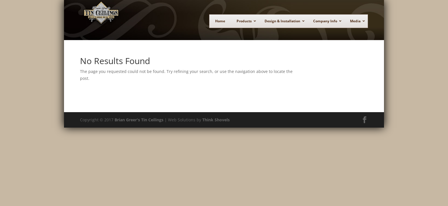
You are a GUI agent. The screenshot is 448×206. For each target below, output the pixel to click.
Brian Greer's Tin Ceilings (139, 122)
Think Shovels (216, 122)
